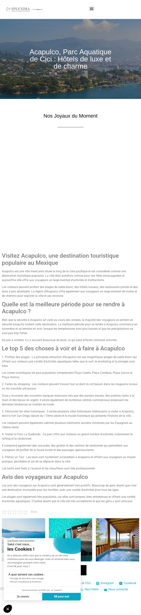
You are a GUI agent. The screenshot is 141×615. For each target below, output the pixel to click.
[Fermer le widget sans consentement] (21, 540)
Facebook (127, 583)
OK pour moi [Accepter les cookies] (61, 596)
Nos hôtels (89, 589)
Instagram (105, 583)
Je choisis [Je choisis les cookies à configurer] (23, 596)
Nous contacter (116, 589)
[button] (92, 8)
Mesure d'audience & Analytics (25, 581)
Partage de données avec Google (27, 578)
